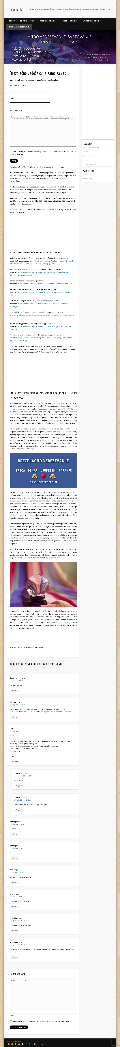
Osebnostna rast (88, 156)
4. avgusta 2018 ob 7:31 (17, 897)
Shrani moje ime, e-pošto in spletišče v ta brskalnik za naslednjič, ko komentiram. (40, 1021)
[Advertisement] (43, 233)
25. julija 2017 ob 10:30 (17, 731)
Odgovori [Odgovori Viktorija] (14, 834)
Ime (12, 1015)
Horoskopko (15, 9)
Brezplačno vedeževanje (19, 27)
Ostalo (85, 160)
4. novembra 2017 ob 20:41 (23, 776)
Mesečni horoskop (69, 21)
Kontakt (85, 174)
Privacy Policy (87, 179)
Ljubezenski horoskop (92, 21)
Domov (12, 21)
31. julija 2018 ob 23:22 (22, 800)
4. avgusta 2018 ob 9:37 (17, 945)
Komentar (18, 980)
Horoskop (86, 152)
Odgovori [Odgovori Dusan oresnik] (14, 690)
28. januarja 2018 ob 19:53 (18, 872)
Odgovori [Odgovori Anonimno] (19, 786)
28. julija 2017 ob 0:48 (17, 824)
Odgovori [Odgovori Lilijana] (14, 717)
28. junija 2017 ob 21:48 (17, 705)
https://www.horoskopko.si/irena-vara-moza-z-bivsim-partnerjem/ (45, 283)
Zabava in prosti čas (89, 164)
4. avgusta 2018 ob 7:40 (17, 921)
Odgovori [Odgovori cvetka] (14, 906)
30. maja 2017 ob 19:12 (17, 681)
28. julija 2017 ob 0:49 (17, 848)
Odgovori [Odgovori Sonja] (14, 762)
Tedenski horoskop (48, 21)
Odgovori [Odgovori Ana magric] (14, 882)
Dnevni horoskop (27, 21)
